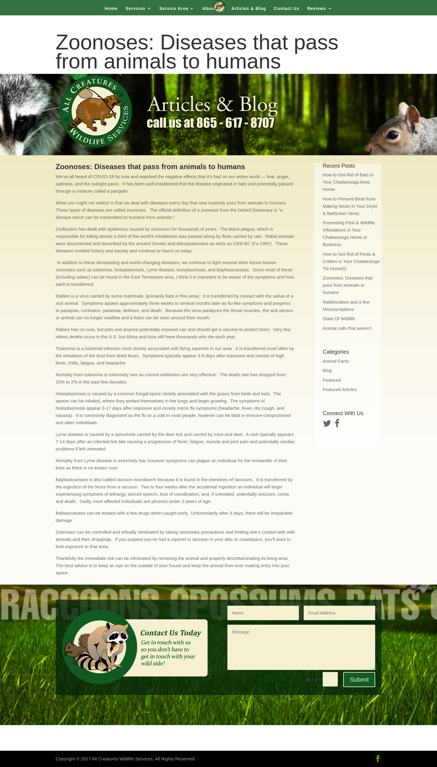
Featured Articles (340, 389)
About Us (212, 8)
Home (111, 8)
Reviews (316, 8)
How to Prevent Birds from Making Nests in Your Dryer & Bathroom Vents (350, 206)
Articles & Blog (248, 8)
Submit (359, 679)
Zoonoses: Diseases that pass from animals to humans (347, 285)
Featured (332, 380)
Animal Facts (336, 361)
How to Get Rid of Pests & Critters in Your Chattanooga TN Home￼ (351, 261)
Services (135, 8)
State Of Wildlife (339, 318)
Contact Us (286, 8)
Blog (327, 370)
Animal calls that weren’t (347, 328)
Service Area (173, 8)
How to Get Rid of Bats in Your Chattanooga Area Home (348, 182)
